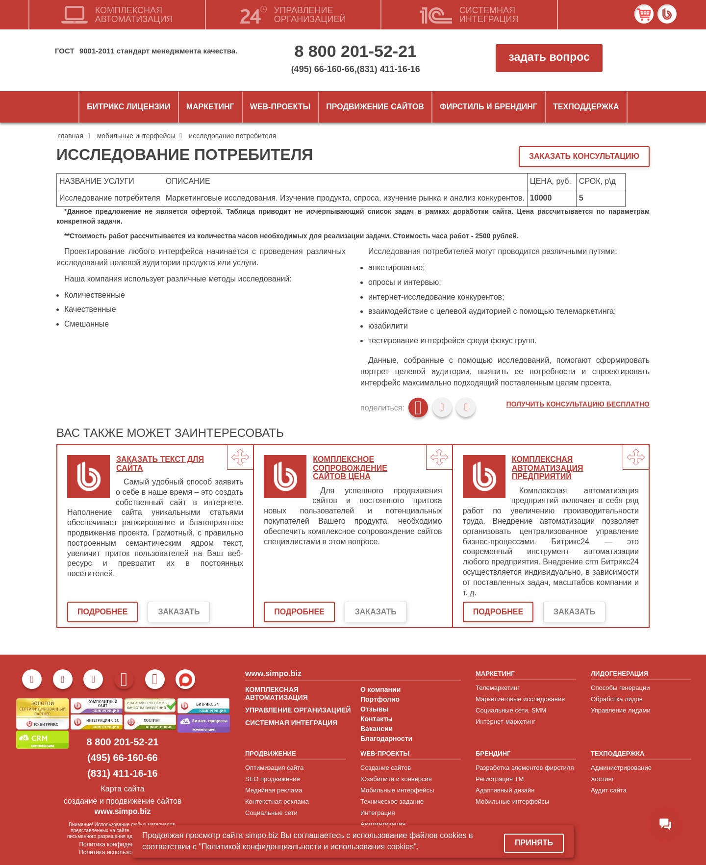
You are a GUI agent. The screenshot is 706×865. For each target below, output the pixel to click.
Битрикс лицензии (128, 106)
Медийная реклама (273, 790)
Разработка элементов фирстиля (525, 767)
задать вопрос (548, 57)
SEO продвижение (272, 779)
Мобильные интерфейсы (397, 790)
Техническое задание (392, 801)
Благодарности (386, 738)
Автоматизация (382, 824)
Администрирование (621, 767)
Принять (534, 843)
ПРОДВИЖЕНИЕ (270, 753)
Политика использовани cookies (122, 852)
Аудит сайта (609, 790)
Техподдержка (586, 106)
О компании (380, 689)
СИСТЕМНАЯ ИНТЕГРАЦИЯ (291, 723)
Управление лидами (621, 710)
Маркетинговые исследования (520, 699)
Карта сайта (122, 789)
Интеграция (377, 812)
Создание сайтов (385, 767)
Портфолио (380, 699)
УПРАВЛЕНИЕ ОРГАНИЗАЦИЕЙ (298, 710)
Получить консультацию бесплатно (578, 404)
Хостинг (602, 779)
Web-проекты (280, 106)
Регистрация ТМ (500, 779)
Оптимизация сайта (274, 767)
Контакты (376, 719)
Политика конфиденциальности (122, 844)
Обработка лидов (617, 699)
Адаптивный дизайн (505, 790)
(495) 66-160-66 (322, 69)
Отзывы (374, 709)
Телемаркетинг (498, 687)
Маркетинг (210, 106)
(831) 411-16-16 (388, 69)
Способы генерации (620, 687)
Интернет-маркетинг (505, 721)
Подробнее (102, 612)
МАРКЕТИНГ (495, 673)
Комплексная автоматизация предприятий (547, 468)
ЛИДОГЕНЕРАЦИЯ (619, 673)
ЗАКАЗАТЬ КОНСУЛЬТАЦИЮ (584, 156)
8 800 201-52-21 (355, 51)
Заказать (179, 612)
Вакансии (376, 729)
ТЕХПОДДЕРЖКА (617, 753)
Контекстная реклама (277, 801)
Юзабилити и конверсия (396, 779)
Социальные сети (271, 812)
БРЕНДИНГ (493, 753)
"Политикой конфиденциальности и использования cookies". (309, 846)
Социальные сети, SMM (511, 710)
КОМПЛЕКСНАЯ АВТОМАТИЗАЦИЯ (276, 693)
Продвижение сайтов (375, 106)
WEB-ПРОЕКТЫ (384, 753)
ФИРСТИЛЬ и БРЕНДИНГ (488, 106)
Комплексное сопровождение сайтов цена (350, 468)
